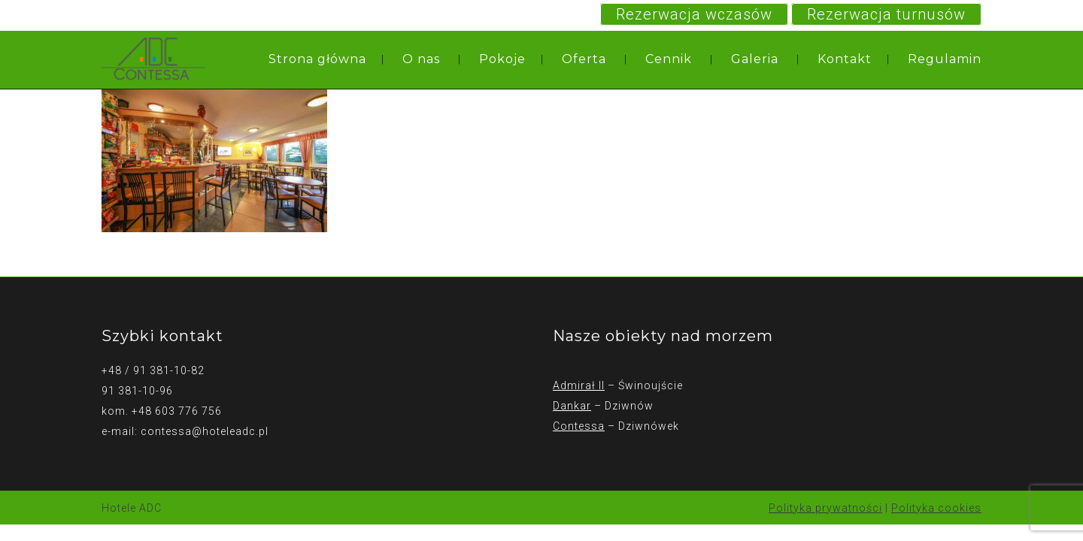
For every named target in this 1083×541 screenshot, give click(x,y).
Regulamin (944, 59)
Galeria (754, 59)
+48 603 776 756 (177, 411)
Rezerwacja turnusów (886, 14)
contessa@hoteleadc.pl (204, 431)
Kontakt (845, 59)
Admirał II (579, 385)
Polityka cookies (936, 508)
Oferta (584, 59)
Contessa (579, 426)
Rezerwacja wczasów (694, 14)
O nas (421, 59)
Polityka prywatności (825, 508)
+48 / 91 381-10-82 (153, 370)
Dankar (572, 406)
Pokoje (502, 59)
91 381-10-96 (137, 391)
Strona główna (317, 59)
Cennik (668, 59)
